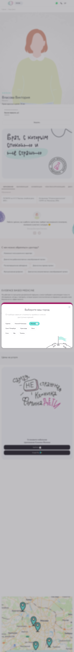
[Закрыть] (69, 307)
